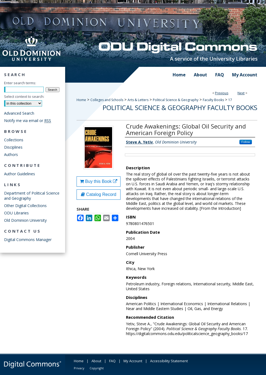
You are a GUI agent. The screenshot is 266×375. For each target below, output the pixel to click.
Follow (245, 141)
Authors (11, 154)
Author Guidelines (19, 173)
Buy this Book (98, 181)
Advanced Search (19, 113)
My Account (132, 360)
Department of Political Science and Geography (31, 195)
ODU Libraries (16, 212)
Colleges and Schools (106, 100)
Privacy (79, 368)
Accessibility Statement (169, 360)
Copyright (97, 368)
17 (230, 100)
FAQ (112, 360)
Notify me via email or (27, 120)
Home (81, 100)
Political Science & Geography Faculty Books (180, 107)
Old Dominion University (25, 220)
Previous (221, 93)
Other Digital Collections (25, 205)
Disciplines (13, 147)
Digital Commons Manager (28, 239)
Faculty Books (213, 100)
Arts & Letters (138, 100)
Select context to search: (24, 96)
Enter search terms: (20, 82)
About (96, 360)
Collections (13, 139)
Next (241, 93)
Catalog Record (98, 194)
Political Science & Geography (175, 100)
